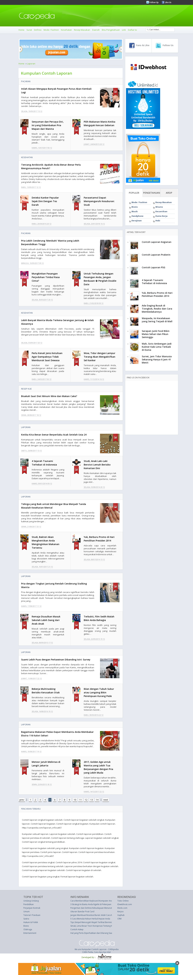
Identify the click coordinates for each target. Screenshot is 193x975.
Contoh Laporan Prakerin (156, 254)
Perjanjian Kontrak (31, 908)
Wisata (159, 207)
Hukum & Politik (30, 922)
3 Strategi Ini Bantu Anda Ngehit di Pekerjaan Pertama (95, 904)
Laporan (31, 63)
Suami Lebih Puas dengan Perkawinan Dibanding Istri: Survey (55, 659)
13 (91, 799)
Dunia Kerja (161, 216)
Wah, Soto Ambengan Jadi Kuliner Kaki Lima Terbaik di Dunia (157, 346)
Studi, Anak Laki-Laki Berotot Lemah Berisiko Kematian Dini (97, 464)
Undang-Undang (31, 900)
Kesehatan (66, 29)
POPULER (134, 192)
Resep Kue (26, 388)
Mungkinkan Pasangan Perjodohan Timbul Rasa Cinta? (46, 277)
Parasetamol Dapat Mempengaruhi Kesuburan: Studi (99, 201)
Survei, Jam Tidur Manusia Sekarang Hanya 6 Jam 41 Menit (157, 359)
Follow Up (154, 2)
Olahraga (27, 929)
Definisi (37, 29)
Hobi (157, 220)
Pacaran (25, 81)
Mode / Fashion (51, 29)
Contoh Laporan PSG (153, 267)
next (105, 799)
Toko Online (123, 900)
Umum (26, 911)
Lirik (124, 29)
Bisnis (135, 207)
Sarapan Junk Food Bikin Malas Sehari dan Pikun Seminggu (155, 334)
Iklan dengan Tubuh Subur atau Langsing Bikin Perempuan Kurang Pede (99, 692)
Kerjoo (120, 911)
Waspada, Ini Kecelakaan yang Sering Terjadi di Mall (157, 320)
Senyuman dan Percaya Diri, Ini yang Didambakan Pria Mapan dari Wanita (48, 125)
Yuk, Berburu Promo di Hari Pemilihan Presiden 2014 (157, 294)
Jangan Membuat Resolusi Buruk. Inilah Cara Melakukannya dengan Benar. (104, 915)
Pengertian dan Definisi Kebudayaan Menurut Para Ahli (95, 908)
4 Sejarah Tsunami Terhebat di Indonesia (154, 282)
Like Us (167, 2)
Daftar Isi (132, 29)
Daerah (96, 29)
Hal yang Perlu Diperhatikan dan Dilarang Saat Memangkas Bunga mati (102, 933)
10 (75, 799)
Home (21, 29)
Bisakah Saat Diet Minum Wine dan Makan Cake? (49, 396)
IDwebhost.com (124, 904)
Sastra (26, 918)
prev (22, 799)
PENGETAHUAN (151, 192)
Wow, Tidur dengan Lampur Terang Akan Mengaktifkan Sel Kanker (99, 357)
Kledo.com (122, 908)
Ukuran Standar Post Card (82, 911)
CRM (119, 918)
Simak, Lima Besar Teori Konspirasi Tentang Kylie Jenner (96, 925)
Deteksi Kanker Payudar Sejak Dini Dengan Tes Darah (45, 201)
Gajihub (121, 915)
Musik (135, 211)
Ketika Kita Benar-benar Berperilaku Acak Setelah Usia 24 (54, 434)
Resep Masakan (82, 29)
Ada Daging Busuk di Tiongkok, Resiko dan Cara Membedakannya (157, 308)
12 (86, 799)
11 (80, 799)
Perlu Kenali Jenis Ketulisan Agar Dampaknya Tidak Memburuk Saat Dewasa (47, 357)
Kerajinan (137, 220)
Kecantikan (161, 211)
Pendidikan (28, 904)
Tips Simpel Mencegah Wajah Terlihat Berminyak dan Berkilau (98, 922)
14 (97, 799)
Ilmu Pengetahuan (111, 29)
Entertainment (29, 933)
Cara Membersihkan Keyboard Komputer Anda (92, 900)
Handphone (137, 216)
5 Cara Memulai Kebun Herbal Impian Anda (90, 918)
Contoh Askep (76, 929)
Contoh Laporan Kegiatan (156, 242)
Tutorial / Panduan (31, 915)
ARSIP (169, 192)
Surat (29, 29)
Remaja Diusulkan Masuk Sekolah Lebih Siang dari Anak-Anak (46, 620)
